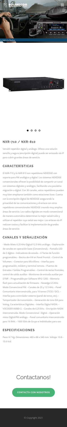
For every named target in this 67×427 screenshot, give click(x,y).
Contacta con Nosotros (33, 392)
